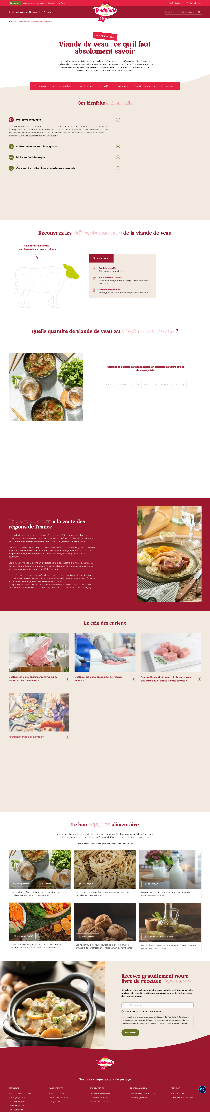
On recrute (14, 3)
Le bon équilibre (168, 88)
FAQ (171, 3)
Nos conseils (122, 88)
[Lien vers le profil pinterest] (199, 3)
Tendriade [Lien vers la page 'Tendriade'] (48, 12)
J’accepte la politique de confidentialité (144, 1011)
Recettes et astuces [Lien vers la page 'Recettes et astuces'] (18, 12)
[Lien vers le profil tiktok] (195, 3)
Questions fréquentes (145, 88)
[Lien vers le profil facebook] (187, 3)
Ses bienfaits (40, 88)
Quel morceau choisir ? (63, 88)
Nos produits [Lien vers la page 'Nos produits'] (35, 12)
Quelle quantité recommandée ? (95, 88)
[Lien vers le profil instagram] (191, 3)
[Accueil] (105, 13)
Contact (178, 3)
